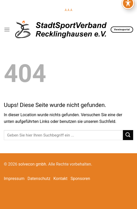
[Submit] (128, 135)
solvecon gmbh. (32, 164)
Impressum (14, 178)
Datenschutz (38, 178)
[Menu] (7, 29)
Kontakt (61, 178)
